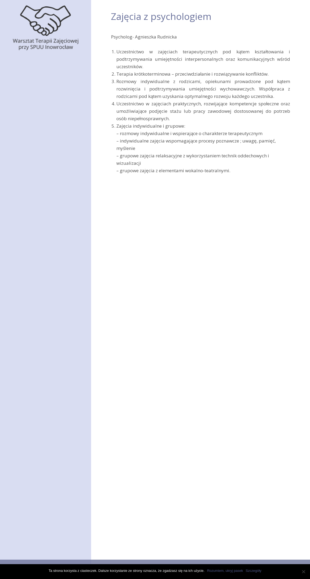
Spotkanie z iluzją (31, 418)
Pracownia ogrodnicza (43, 99)
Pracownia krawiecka (42, 88)
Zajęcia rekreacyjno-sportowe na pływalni (42, 198)
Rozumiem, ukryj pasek (225, 571)
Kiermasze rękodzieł (36, 313)
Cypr (19, 428)
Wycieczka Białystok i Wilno (41, 438)
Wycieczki (25, 347)
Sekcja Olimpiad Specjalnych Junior (45, 362)
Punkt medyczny (37, 267)
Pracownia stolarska (41, 147)
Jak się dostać (29, 301)
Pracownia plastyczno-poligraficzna (43, 114)
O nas (21, 65)
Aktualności (27, 290)
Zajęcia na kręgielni (40, 214)
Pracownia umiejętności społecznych (45, 162)
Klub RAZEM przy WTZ (38, 324)
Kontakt (23, 377)
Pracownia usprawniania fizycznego (46, 228)
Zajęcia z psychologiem (45, 244)
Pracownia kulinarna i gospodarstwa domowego (47, 132)
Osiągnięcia (27, 336)
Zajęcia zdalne (30, 278)
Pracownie (26, 76)
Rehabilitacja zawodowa (45, 255)
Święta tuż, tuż (28, 448)
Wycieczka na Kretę (33, 457)
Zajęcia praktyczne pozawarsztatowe (40, 180)
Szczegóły (253, 571)
